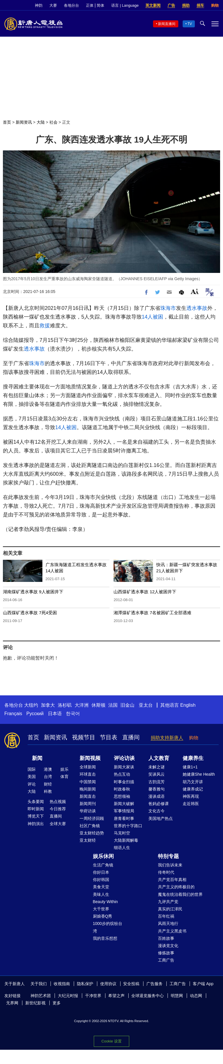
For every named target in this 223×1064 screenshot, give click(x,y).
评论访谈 (124, 758)
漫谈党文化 (168, 945)
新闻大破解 (124, 803)
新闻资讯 (24, 122)
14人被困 (152, 317)
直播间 (131, 737)
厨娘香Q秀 (102, 916)
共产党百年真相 (172, 879)
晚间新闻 (88, 789)
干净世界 (93, 995)
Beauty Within (105, 901)
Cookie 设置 (111, 1041)
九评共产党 (168, 901)
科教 (48, 791)
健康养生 (193, 758)
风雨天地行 (168, 923)
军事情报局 (124, 811)
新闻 (37, 758)
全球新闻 (88, 767)
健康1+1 (190, 767)
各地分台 (71, 5)
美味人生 (101, 894)
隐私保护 (85, 983)
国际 (32, 769)
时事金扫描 (124, 781)
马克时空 (122, 833)
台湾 (48, 776)
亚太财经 (88, 840)
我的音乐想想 (105, 938)
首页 (7, 122)
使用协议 (108, 983)
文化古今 (156, 811)
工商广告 (166, 960)
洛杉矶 (65, 705)
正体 (89, 5)
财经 (48, 784)
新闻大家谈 (124, 767)
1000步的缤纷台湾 (107, 927)
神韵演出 (36, 823)
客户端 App (203, 983)
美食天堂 (101, 886)
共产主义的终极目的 (176, 886)
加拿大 (48, 705)
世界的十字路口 (128, 825)
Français (13, 713)
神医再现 (191, 796)
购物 (215, 5)
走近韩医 (191, 803)
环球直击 (88, 774)
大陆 (41, 122)
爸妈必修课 (158, 803)
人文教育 (158, 758)
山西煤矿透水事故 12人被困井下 (145, 591)
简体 (100, 5)
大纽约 (31, 705)
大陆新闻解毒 (126, 840)
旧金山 (127, 705)
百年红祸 (166, 916)
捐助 (186, 5)
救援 (44, 325)
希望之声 (116, 995)
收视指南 (62, 983)
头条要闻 (36, 801)
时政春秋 (122, 789)
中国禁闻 (88, 781)
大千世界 (101, 909)
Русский (35, 713)
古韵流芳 (156, 781)
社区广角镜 (90, 825)
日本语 (55, 713)
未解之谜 (156, 767)
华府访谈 (88, 811)
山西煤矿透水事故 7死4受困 (30, 612)
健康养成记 (193, 789)
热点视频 (58, 801)
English (187, 705)
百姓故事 (166, 938)
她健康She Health (199, 774)
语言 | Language (125, 5)
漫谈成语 (156, 796)
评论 (32, 784)
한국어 (73, 713)
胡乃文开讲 (193, 781)
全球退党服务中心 (147, 995)
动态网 (196, 995)
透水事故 (196, 308)
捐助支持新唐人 (167, 737)
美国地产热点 (160, 818)
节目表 (108, 737)
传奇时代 (166, 872)
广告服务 (154, 983)
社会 (53, 122)
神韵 (38, 5)
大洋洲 (82, 705)
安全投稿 (131, 983)
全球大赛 (58, 823)
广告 (171, 5)
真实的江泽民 (170, 909)
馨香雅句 (156, 789)
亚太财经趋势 (92, 833)
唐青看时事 (124, 818)
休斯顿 (98, 705)
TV (190, 24)
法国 (113, 705)
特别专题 (168, 856)
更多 (57, 1003)
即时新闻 (36, 809)
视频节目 (83, 737)
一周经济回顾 (92, 818)
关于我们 (38, 983)
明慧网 (177, 995)
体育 (64, 776)
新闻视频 (90, 758)
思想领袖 (122, 796)
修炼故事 (166, 953)
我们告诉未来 (170, 865)
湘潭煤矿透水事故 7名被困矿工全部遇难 (152, 612)
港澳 (48, 769)
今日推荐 (58, 809)
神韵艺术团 (40, 995)
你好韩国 (101, 879)
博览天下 (36, 816)
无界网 (12, 1003)
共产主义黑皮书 (172, 931)
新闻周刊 (88, 803)
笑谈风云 (156, 774)
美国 (32, 776)
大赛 (53, 5)
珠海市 (168, 308)
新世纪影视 (35, 1003)
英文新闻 (153, 5)
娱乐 (64, 769)
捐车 (200, 5)
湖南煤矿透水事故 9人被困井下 (33, 591)
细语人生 (122, 847)
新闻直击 (88, 796)
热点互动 (122, 774)
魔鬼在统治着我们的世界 (180, 894)
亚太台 (146, 705)
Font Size (194, 291)
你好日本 (101, 872)
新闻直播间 (166, 24)
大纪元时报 (68, 995)
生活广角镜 (103, 865)
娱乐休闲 (103, 856)
